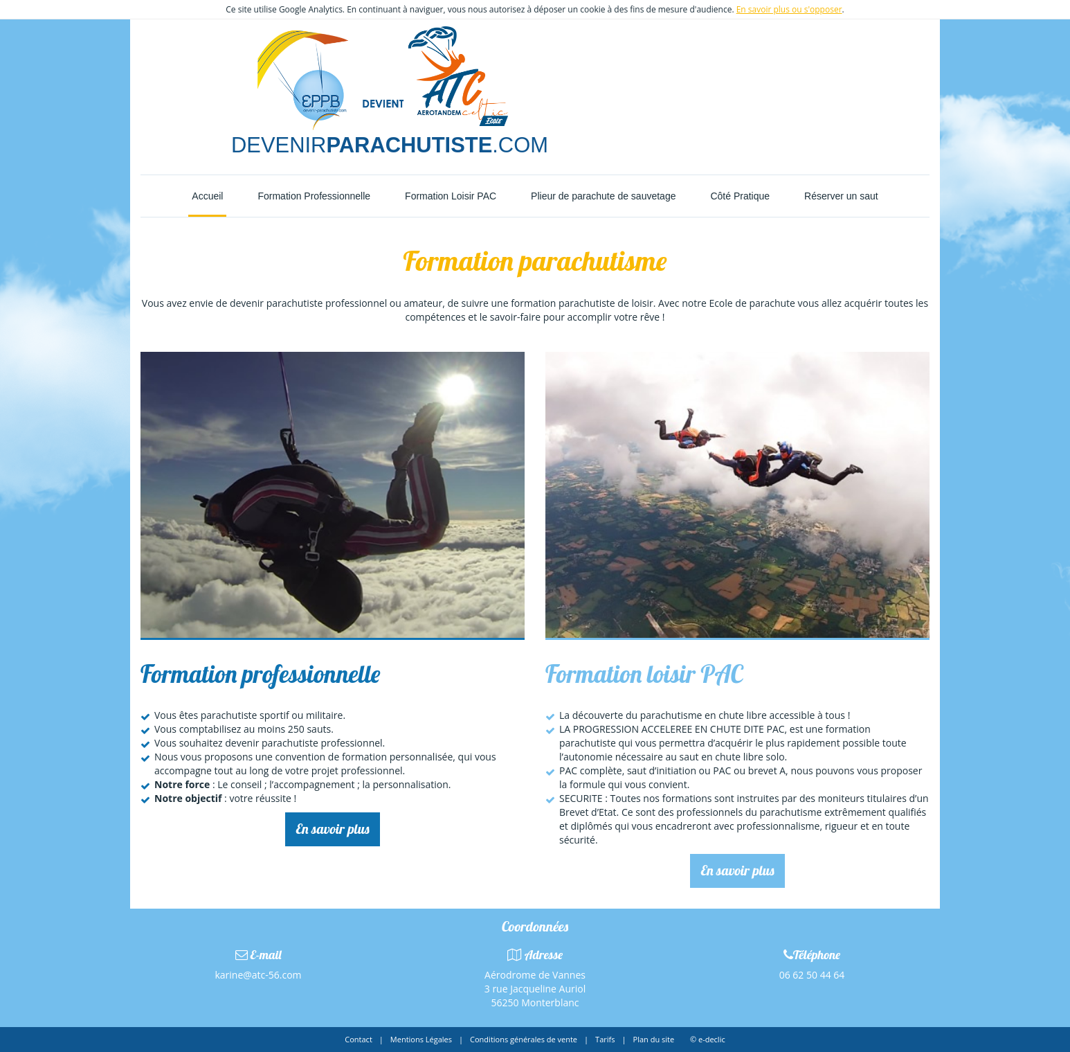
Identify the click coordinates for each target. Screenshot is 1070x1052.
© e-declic (707, 1039)
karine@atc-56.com (258, 974)
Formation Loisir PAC (450, 196)
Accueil (207, 196)
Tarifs (605, 1039)
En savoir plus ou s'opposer (789, 9)
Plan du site (654, 1039)
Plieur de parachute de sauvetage (603, 196)
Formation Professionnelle (313, 196)
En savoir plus (332, 828)
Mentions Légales (421, 1039)
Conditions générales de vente (523, 1039)
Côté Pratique (740, 196)
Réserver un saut (841, 196)
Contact (358, 1039)
